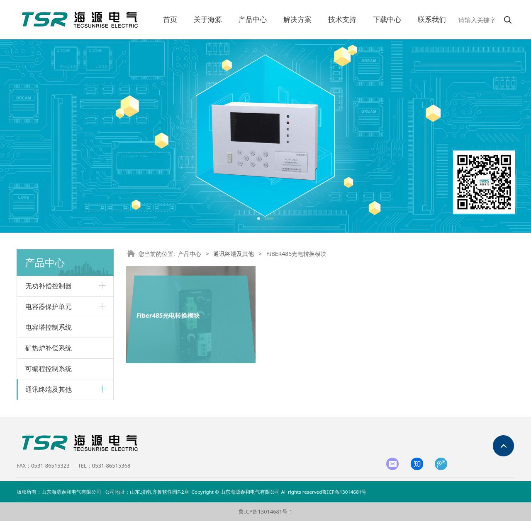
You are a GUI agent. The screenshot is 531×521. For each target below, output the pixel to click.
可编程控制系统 (48, 368)
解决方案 (297, 20)
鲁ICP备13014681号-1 (265, 511)
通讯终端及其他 (48, 389)
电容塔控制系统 (48, 327)
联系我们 (432, 20)
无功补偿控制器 (48, 285)
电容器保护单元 (48, 306)
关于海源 (208, 20)
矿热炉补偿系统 (48, 347)
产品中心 (253, 20)
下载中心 (387, 20)
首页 (170, 20)
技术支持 (342, 20)
